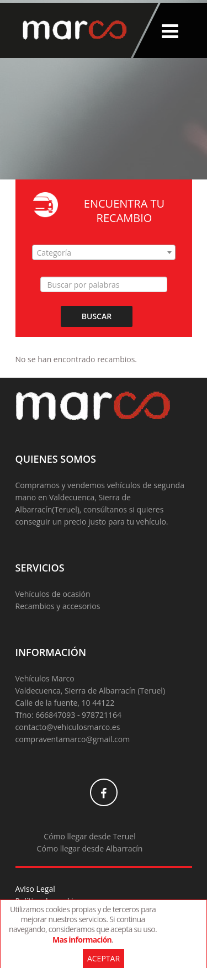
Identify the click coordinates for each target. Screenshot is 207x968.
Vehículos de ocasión (53, 594)
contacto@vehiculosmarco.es (67, 727)
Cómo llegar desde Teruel (89, 836)
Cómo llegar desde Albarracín (90, 848)
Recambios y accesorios (57, 606)
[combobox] (104, 252)
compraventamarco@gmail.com (72, 739)
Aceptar (103, 958)
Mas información (82, 939)
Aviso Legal (35, 889)
